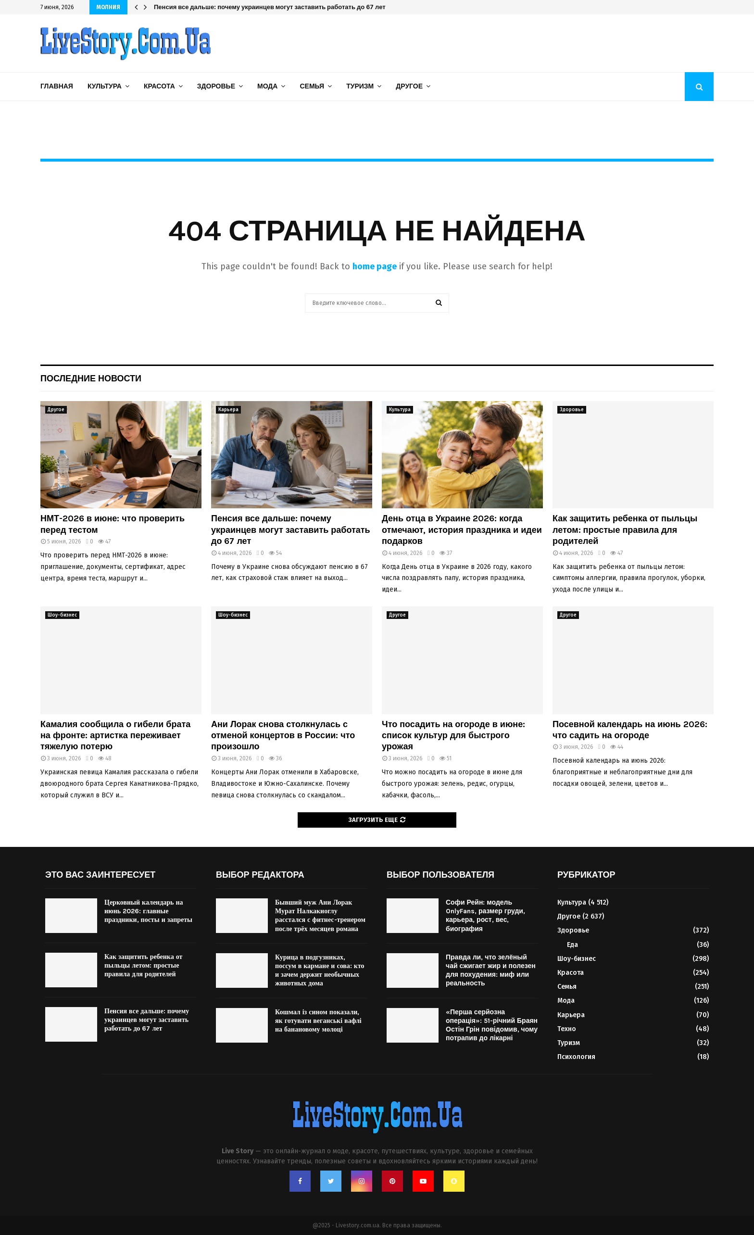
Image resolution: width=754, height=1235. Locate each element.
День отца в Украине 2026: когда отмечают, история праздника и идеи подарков (462, 529)
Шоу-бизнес (62, 615)
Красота (159, 86)
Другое (409, 86)
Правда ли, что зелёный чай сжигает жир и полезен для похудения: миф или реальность (491, 970)
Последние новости (90, 378)
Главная (56, 86)
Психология (576, 1057)
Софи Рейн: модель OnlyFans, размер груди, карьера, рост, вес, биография (485, 915)
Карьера (228, 410)
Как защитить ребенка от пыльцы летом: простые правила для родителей (625, 529)
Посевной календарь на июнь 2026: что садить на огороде (630, 730)
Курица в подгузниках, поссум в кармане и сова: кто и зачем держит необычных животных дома (319, 970)
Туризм (360, 86)
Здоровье (216, 86)
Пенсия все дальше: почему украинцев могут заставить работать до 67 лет (270, 7)
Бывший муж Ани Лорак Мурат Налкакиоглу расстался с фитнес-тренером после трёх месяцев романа (320, 915)
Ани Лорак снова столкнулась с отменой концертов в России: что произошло (283, 735)
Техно (566, 1029)
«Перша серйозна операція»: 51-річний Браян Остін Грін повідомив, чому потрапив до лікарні (492, 1025)
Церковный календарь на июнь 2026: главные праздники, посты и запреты (148, 911)
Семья (312, 86)
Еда (572, 945)
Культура (105, 86)
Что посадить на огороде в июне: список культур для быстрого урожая (453, 735)
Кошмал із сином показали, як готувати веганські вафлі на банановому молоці (318, 1020)
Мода (267, 86)
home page (374, 266)
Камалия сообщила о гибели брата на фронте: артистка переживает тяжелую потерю (115, 735)
